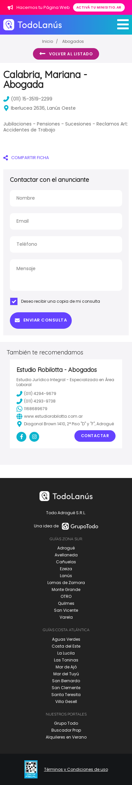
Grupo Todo (66, 723)
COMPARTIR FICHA (26, 157)
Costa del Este (66, 646)
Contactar (95, 435)
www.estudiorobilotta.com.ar (49, 416)
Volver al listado (66, 53)
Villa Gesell (66, 701)
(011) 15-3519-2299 (27, 99)
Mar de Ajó (66, 667)
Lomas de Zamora (66, 582)
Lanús (66, 575)
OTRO (66, 596)
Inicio (47, 41)
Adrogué (66, 548)
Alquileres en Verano (66, 737)
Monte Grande (66, 589)
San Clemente (66, 687)
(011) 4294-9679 (36, 394)
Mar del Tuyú (66, 674)
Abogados (73, 41)
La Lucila (66, 653)
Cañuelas (66, 562)
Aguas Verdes (66, 639)
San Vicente (66, 610)
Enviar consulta (41, 320)
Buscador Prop (66, 730)
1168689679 (31, 409)
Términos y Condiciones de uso (76, 769)
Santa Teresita (66, 694)
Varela (66, 617)
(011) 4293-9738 (36, 401)
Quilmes (66, 603)
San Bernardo (66, 681)
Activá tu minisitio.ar (98, 7)
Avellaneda (66, 555)
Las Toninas (66, 660)
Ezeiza (66, 569)
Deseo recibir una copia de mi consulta (55, 301)
